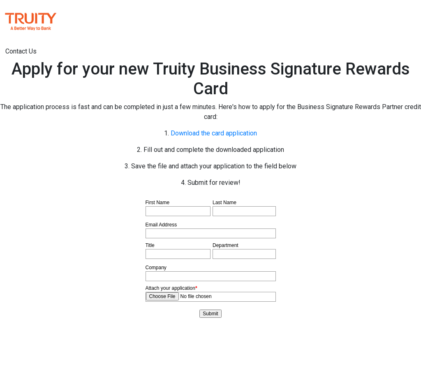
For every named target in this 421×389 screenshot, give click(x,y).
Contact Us (21, 51)
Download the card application (214, 133)
